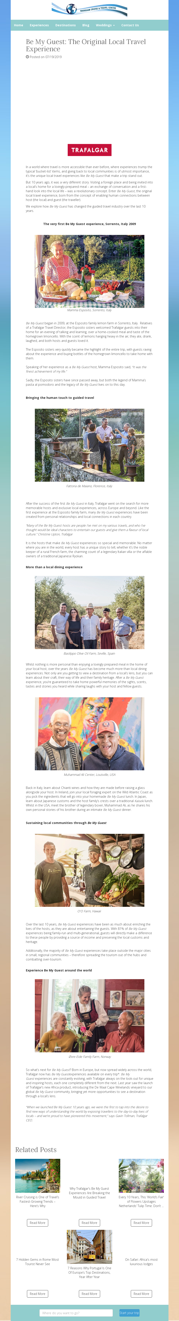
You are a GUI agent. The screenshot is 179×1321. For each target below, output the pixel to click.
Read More (37, 1223)
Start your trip (129, 1313)
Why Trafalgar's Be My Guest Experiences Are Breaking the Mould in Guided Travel (89, 1179)
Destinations (65, 25)
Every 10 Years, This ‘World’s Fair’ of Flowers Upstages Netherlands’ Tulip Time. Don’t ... (141, 1183)
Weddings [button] (105, 25)
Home (18, 25)
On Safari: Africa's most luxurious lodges (141, 1248)
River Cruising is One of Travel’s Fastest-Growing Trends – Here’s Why (37, 1183)
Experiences (39, 25)
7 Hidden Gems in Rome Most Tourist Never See (37, 1248)
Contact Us (130, 25)
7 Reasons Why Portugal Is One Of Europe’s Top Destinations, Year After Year (89, 1254)
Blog (85, 25)
